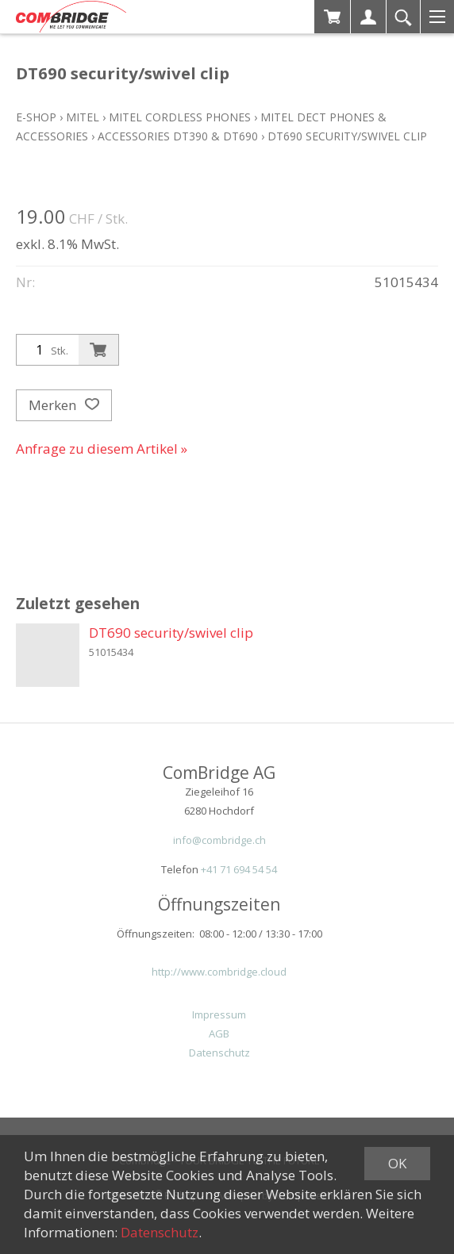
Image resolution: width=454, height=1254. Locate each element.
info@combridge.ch (219, 840)
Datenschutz (219, 1052)
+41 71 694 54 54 (239, 869)
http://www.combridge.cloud (219, 971)
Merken (64, 405)
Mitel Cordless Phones (180, 117)
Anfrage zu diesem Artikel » (101, 448)
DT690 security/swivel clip (347, 136)
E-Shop (36, 117)
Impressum (219, 1014)
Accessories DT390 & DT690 (178, 136)
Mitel (82, 117)
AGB (219, 1033)
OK (397, 1163)
